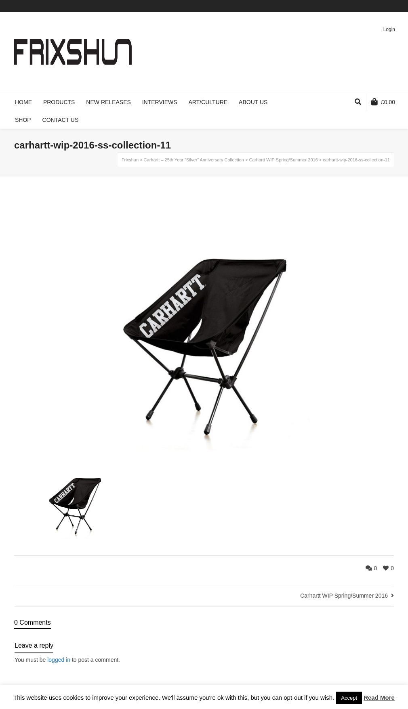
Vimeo (369, 6)
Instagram (393, 6)
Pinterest (381, 6)
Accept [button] (349, 698)
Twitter (346, 6)
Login (389, 29)
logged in (58, 660)
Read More (379, 697)
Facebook (358, 6)
